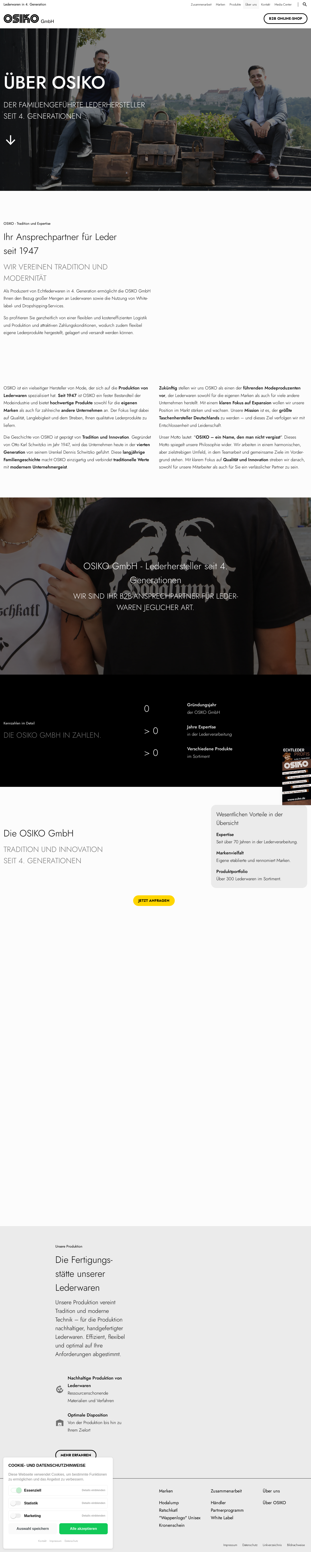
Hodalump (169, 1503)
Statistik (31, 1503)
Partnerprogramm (227, 1510)
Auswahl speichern (33, 1529)
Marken (166, 1491)
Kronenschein (172, 1525)
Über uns (271, 1491)
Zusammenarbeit (226, 1491)
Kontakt (42, 1541)
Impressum (55, 1541)
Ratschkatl (168, 1510)
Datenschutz (71, 1541)
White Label (222, 1518)
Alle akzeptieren (83, 1529)
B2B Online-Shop (285, 18)
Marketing (32, 1516)
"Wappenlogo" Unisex (179, 1518)
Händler (218, 1503)
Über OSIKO (274, 1503)
